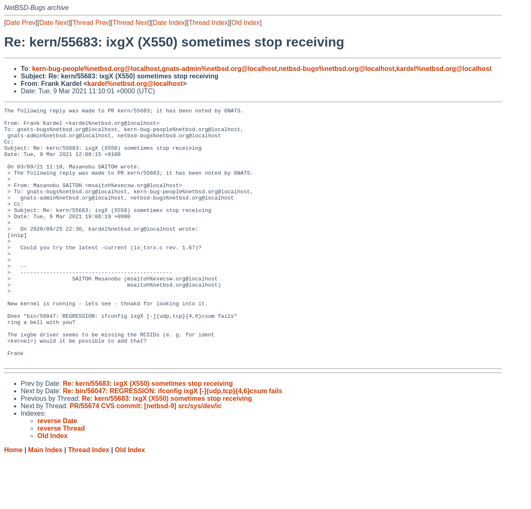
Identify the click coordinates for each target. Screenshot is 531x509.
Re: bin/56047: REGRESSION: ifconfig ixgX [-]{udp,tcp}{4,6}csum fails (172, 442)
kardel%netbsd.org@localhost (444, 68)
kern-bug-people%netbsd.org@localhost (96, 68)
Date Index (169, 22)
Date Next (53, 22)
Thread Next (130, 22)
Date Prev (20, 22)
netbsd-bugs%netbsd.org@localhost (337, 68)
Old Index (245, 22)
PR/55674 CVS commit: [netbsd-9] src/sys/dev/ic (146, 456)
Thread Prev (91, 22)
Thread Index (208, 22)
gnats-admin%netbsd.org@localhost (219, 68)
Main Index (45, 500)
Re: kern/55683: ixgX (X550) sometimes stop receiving (148, 434)
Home (13, 500)
